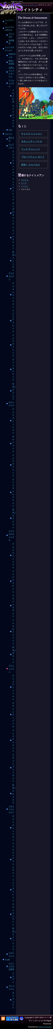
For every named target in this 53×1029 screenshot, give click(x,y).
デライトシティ (11, 669)
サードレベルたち (13, 115)
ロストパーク (11, 403)
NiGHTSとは (12, 55)
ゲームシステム (11, 83)
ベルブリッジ (11, 954)
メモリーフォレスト (11, 809)
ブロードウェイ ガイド (13, 767)
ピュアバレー (11, 145)
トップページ (9, 21)
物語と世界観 (11, 62)
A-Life (7, 959)
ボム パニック (13, 443)
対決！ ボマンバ (13, 654)
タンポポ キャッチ (13, 213)
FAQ (10, 130)
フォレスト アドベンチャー (13, 859)
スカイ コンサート (13, 914)
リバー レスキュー (13, 237)
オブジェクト (13, 999)
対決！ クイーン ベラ (13, 938)
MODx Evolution (45, 1027)
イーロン (24, 186)
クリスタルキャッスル (11, 535)
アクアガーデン (11, 276)
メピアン (13, 977)
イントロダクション (9, 48)
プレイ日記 (11, 35)
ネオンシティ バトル (13, 714)
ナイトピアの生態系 (11, 966)
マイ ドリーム (12, 987)
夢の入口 (11, 139)
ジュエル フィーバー (13, 631)
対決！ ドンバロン (13, 260)
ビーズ (24, 183)
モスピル (24, 180)
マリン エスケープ (13, 369)
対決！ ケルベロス (13, 793)
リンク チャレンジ (13, 189)
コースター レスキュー (13, 492)
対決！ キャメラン (13, 518)
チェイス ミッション (13, 163)
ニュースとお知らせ (9, 28)
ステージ (33, 5)
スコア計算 (13, 96)
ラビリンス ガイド (13, 605)
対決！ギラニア (13, 391)
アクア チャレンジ (13, 320)
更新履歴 (11, 41)
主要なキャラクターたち (11, 72)
